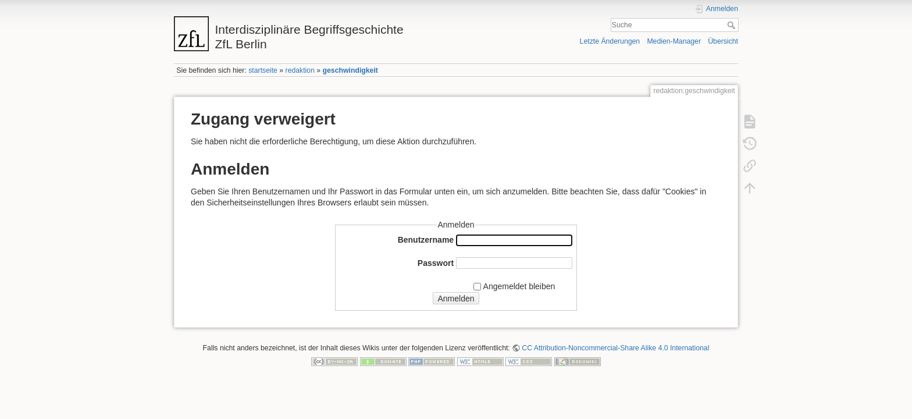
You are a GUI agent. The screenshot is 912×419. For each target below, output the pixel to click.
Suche (732, 25)
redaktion (300, 70)
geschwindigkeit (350, 70)
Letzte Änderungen (610, 41)
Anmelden (455, 298)
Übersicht (723, 41)
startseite (262, 70)
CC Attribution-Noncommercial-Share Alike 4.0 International (615, 348)
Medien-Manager (674, 41)
